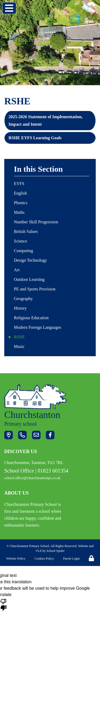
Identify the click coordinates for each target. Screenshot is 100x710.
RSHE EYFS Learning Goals (35, 138)
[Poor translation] (3, 604)
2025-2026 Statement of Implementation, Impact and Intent (45, 120)
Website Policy (15, 558)
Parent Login (71, 558)
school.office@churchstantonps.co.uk (32, 478)
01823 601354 (53, 471)
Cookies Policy (44, 558)
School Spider (55, 551)
